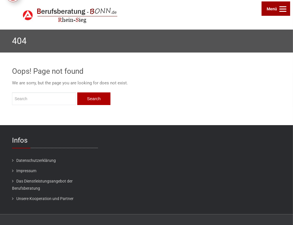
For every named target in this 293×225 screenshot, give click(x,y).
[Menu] (276, 8)
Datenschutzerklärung (36, 160)
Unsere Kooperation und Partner (45, 198)
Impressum (26, 170)
